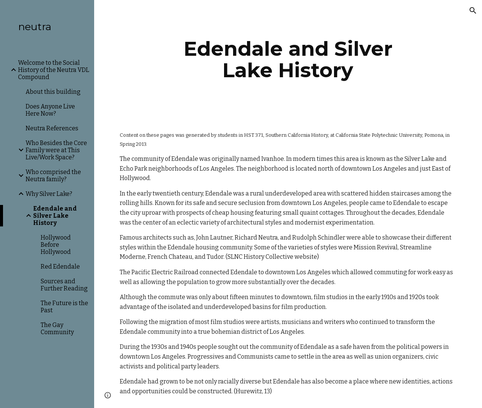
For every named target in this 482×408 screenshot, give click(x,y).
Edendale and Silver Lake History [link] (55, 215)
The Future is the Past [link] (64, 307)
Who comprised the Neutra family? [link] (53, 175)
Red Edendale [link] (60, 266)
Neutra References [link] (52, 128)
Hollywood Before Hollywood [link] (56, 244)
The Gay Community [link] (57, 328)
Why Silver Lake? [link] (49, 193)
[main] (288, 59)
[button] (473, 11)
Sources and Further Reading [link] (64, 285)
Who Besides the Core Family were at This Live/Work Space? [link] (56, 150)
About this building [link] (53, 91)
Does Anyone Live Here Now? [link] (50, 110)
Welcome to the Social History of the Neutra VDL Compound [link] (53, 70)
